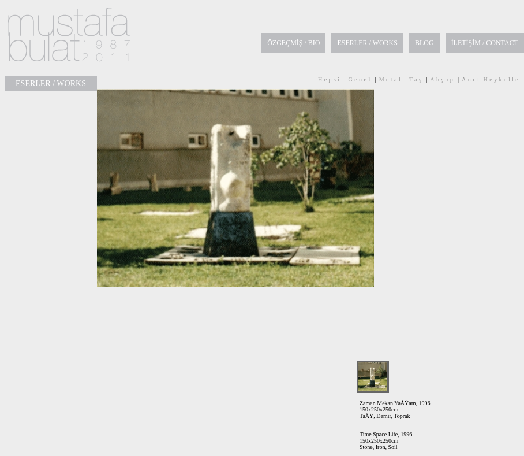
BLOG (424, 43)
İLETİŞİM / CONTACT (484, 43)
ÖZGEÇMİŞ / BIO (293, 43)
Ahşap (442, 79)
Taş (416, 79)
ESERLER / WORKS (367, 43)
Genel (360, 79)
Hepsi (330, 79)
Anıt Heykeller (493, 79)
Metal (391, 79)
